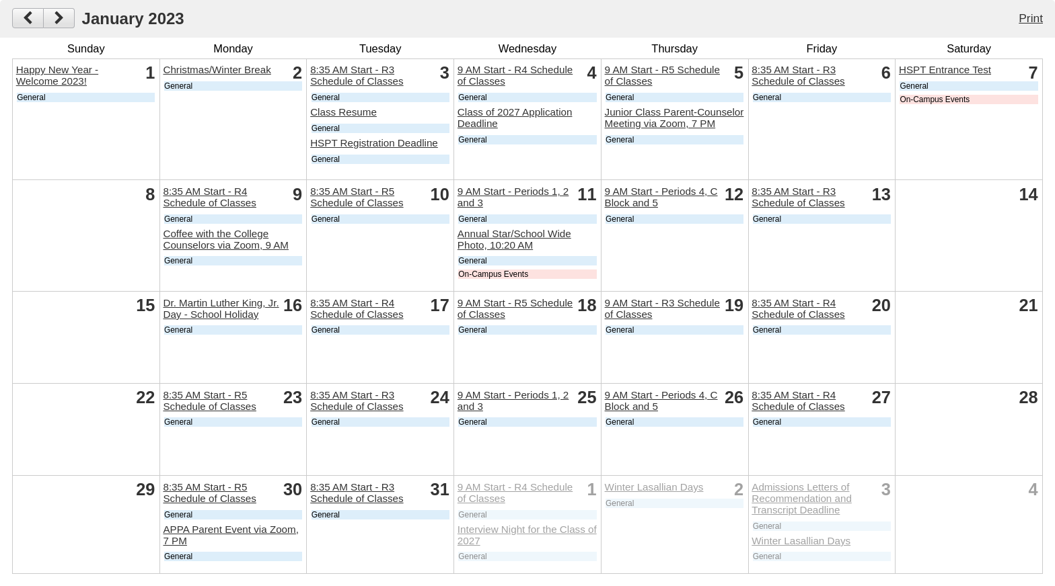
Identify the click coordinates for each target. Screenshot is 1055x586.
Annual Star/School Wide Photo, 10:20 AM (514, 239)
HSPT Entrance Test (945, 69)
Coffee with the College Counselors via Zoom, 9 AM (226, 239)
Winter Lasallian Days (654, 487)
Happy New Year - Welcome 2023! (57, 75)
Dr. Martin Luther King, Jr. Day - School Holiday (221, 308)
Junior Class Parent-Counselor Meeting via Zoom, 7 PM (674, 117)
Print (1031, 18)
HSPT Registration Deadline (374, 143)
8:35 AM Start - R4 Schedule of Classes (209, 196)
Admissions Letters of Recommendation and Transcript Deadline (802, 498)
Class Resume (343, 112)
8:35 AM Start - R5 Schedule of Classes (356, 196)
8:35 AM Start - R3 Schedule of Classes (356, 75)
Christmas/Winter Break (216, 69)
